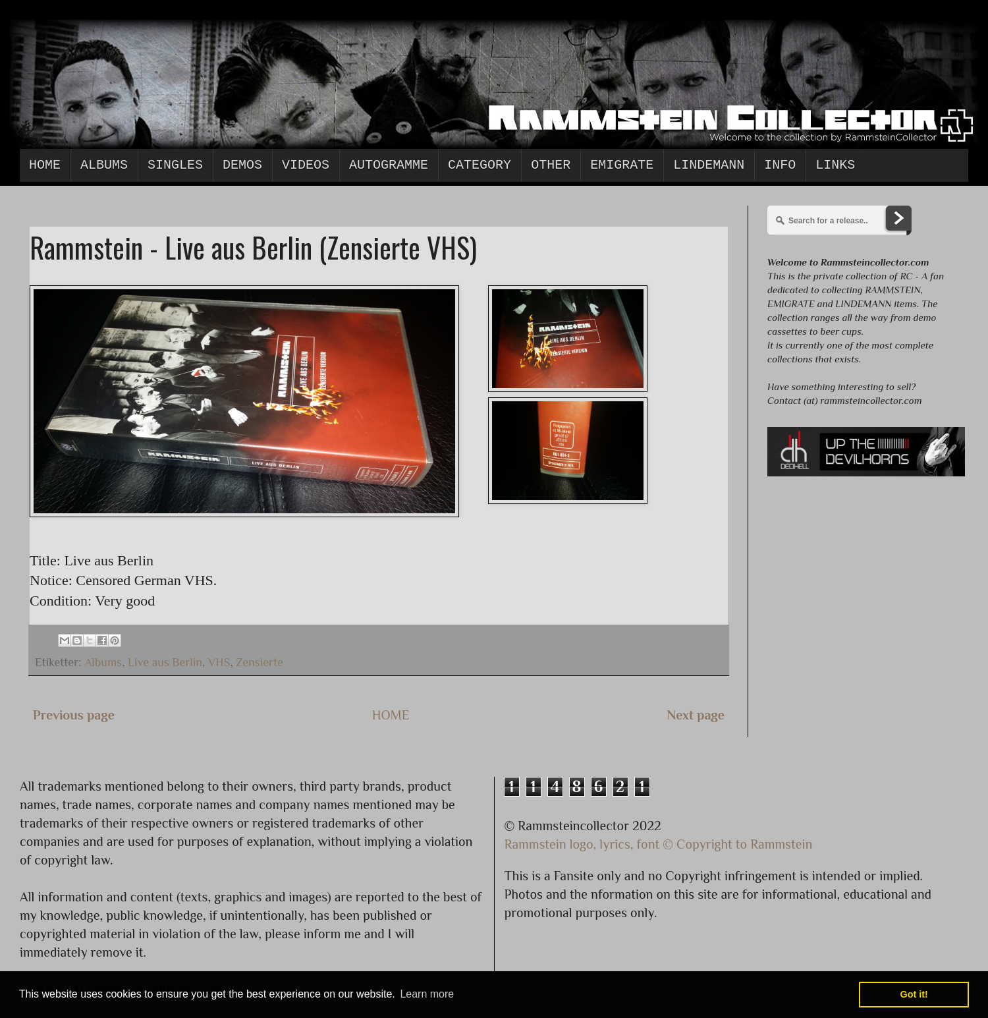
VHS (219, 662)
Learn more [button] (427, 994)
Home (45, 165)
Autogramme (388, 165)
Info (780, 165)
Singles (175, 165)
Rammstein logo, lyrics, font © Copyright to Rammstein (659, 844)
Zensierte (259, 662)
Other (550, 165)
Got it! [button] (914, 994)
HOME (391, 715)
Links (835, 165)
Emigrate (621, 165)
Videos (305, 165)
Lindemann (708, 165)
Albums (104, 165)
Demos (242, 165)
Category (479, 165)
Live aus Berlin (165, 662)
